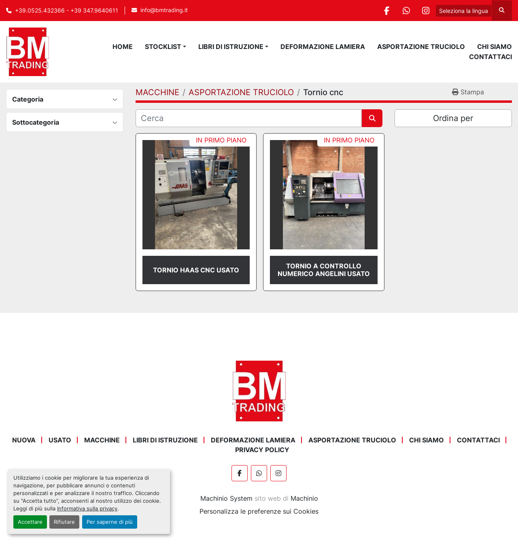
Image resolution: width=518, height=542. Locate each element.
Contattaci (490, 57)
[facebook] (384, 10)
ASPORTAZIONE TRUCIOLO (421, 47)
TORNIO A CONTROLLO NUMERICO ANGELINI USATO (324, 270)
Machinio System (226, 498)
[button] (233, 46)
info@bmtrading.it (164, 10)
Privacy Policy (262, 450)
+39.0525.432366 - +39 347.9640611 (66, 10)
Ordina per (453, 118)
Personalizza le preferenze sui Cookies (259, 511)
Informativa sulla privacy (87, 509)
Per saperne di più (110, 522)
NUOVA (24, 440)
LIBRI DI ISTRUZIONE (230, 47)
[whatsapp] (405, 10)
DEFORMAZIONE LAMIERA (322, 47)
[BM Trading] (259, 391)
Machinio (304, 498)
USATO (60, 440)
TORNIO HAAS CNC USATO (196, 270)
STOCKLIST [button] (163, 47)
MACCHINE (102, 440)
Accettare (30, 522)
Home (123, 47)
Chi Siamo (494, 47)
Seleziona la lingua (463, 10)
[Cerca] (249, 118)
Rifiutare (64, 522)
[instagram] (425, 10)
